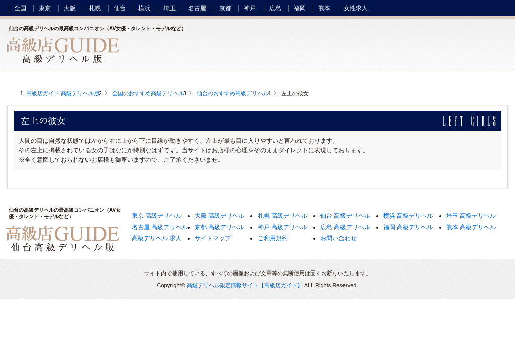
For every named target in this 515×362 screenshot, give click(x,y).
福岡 (300, 8)
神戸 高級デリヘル (282, 227)
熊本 (324, 8)
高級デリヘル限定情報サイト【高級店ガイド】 (245, 285)
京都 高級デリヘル (219, 227)
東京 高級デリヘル (157, 215)
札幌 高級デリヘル (282, 215)
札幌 (95, 8)
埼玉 (169, 8)
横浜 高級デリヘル (408, 215)
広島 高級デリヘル (345, 227)
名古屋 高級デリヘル (160, 227)
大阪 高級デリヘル (219, 215)
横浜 (144, 8)
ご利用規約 (273, 238)
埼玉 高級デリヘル (471, 215)
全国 (20, 8)
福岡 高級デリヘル (408, 227)
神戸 (250, 8)
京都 (225, 8)
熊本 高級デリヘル (471, 227)
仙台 (120, 8)
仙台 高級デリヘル (345, 215)
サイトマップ (213, 238)
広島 (275, 8)
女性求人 (356, 8)
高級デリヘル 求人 (157, 238)
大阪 (70, 8)
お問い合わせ (338, 238)
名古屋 (197, 8)
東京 (45, 8)
